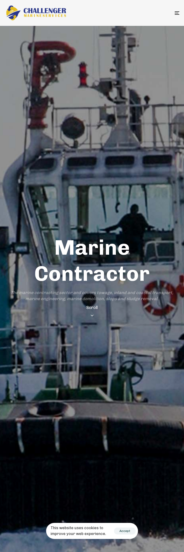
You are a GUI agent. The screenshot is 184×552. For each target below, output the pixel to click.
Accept (124, 531)
